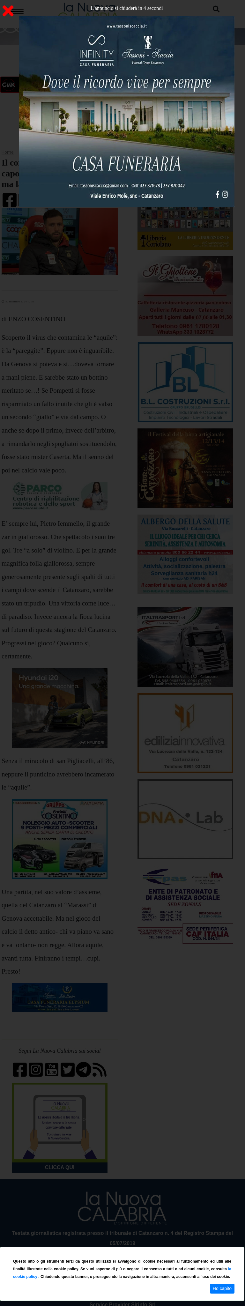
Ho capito (222, 1288)
